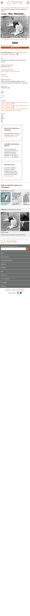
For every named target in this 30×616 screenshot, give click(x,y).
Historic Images (25, 8)
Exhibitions (3, 268)
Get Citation (15, 43)
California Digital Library (18, 291)
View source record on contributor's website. (14, 53)
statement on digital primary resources (12, 136)
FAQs (2, 271)
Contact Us (3, 286)
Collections (3, 264)
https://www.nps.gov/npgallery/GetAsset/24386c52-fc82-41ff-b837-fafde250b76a (14, 103)
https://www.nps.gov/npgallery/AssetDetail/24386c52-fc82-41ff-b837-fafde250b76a (15, 106)
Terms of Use (4, 275)
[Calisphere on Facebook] (21, 293)
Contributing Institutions (6, 260)
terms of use (9, 157)
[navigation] (2, 3)
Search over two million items (9, 246)
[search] (28, 3)
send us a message (8, 176)
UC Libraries (22, 289)
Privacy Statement (5, 279)
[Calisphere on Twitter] (18, 293)
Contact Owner (15, 47)
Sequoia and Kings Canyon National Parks (10, 8)
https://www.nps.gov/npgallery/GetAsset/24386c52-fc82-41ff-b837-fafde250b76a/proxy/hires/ (14, 109)
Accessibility (4, 282)
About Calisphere (5, 257)
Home (2, 253)
